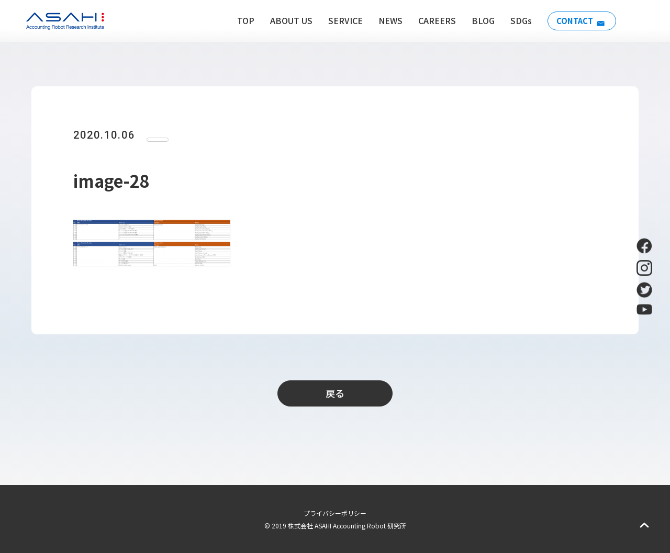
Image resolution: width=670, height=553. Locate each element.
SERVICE (340, 20)
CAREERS (432, 20)
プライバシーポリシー (335, 513)
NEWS (386, 20)
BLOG (478, 20)
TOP (241, 20)
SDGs (516, 20)
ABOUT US (286, 20)
